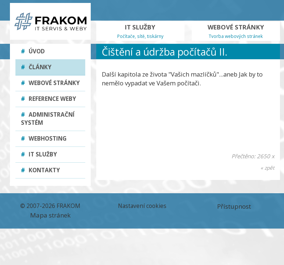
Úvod (33, 51)
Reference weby (48, 99)
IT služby (39, 154)
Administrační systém (48, 119)
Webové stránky (50, 83)
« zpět (267, 167)
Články (36, 67)
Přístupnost (234, 206)
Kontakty (40, 170)
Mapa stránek (50, 215)
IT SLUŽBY (140, 31)
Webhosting (43, 138)
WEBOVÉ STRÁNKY (236, 31)
